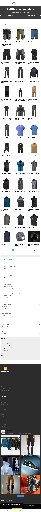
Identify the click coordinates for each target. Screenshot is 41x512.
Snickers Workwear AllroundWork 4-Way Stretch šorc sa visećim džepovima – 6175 (6, 43)
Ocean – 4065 (18, 209)
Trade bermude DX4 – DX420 (6, 62)
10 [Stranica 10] (34, 250)
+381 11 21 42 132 (5, 382)
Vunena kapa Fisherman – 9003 (34, 244)
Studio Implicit (31, 505)
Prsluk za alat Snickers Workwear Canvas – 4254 (20, 156)
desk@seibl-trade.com (6, 388)
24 (5, 24)
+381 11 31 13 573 (5, 384)
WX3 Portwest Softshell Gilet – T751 (20, 174)
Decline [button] (6, 508)
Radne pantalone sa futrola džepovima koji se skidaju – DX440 (7, 81)
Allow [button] (17, 508)
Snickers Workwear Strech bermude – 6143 (20, 42)
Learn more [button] (11, 505)
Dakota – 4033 (4, 227)
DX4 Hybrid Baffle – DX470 (5, 210)
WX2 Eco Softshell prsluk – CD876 (34, 174)
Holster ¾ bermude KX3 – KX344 (34, 62)
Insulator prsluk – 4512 (20, 191)
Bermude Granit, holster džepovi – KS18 (20, 62)
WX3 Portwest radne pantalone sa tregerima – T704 (20, 101)
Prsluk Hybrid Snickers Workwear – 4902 (6, 174)
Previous (4, 250)
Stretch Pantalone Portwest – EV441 (5, 138)
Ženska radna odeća (31, 15)
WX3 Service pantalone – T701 (6, 100)
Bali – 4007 (3, 244)
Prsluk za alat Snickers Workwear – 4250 (6, 156)
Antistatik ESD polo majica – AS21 (19, 138)
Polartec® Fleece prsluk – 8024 (34, 210)
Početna (13, 12)
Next (37, 250)
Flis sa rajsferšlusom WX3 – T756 (19, 119)
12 (2, 24)
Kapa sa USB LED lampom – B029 (20, 244)
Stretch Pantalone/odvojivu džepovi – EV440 (32, 120)
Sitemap (38, 507)
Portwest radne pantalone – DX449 (19, 80)
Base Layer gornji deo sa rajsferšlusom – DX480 (33, 80)
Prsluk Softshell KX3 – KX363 (6, 192)
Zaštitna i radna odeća (20, 12)
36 (7, 24)
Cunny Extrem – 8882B (20, 227)
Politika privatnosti (5, 390)
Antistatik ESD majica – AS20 (33, 138)
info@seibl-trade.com (5, 358)
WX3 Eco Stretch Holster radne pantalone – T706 (6, 119)
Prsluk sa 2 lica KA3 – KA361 (33, 156)
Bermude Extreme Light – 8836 (34, 42)
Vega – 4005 (31, 227)
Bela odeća (10, 15)
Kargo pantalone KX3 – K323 (33, 100)
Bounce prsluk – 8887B (33, 191)
